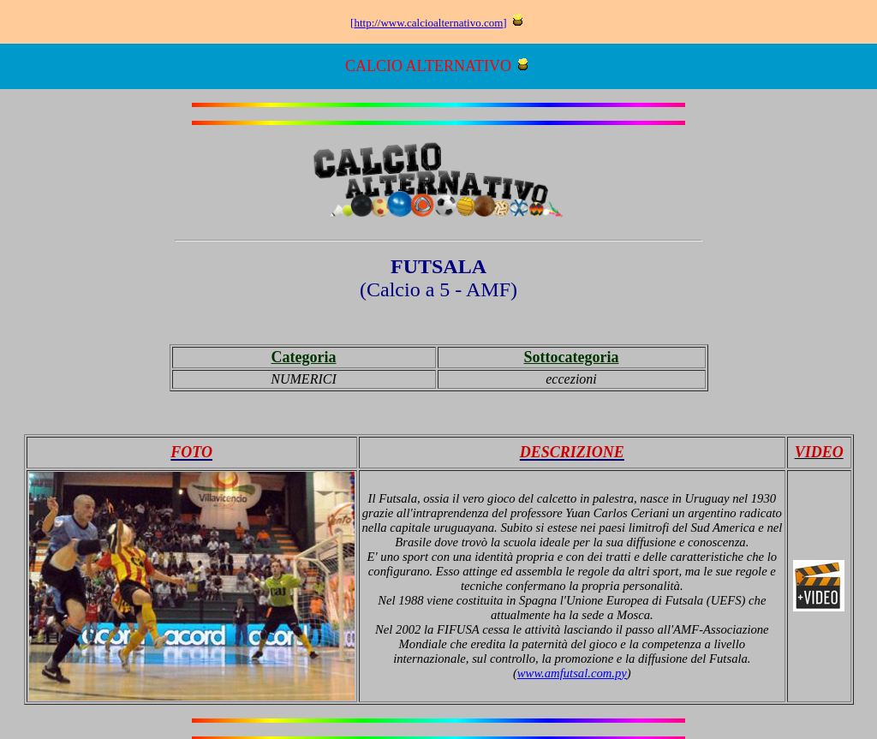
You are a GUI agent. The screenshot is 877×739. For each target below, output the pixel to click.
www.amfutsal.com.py (572, 673)
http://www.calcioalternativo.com (428, 22)
